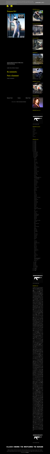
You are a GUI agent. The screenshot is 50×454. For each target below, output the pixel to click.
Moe (36, 364)
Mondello (39, 364)
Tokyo (39, 411)
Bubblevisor (34, 302)
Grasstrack (37, 334)
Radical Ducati (38, 381)
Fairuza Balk (34, 326)
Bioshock (35, 175)
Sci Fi (34, 390)
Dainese (34, 315)
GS (35, 335)
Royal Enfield (39, 387)
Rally (41, 381)
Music (40, 369)
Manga (34, 358)
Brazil (39, 300)
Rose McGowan (35, 387)
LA (41, 351)
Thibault (33, 410)
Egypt (42, 323)
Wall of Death (39, 421)
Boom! (37, 299)
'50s (42, 287)
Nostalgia (39, 372)
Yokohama (38, 427)
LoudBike (36, 355)
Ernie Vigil (37, 325)
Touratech (41, 412)
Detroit (38, 317)
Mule (35, 369)
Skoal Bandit (41, 395)
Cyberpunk (34, 314)
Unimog (39, 416)
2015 (34, 268)
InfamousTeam (34, 345)
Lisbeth (35, 227)
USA (38, 417)
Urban (33, 417)
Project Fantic (37, 377)
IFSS (42, 343)
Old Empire (37, 373)
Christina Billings (36, 231)
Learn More (38, 2)
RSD (42, 387)
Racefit (35, 381)
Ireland (39, 345)
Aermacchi (35, 290)
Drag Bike (34, 321)
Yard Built (35, 427)
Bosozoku (41, 299)
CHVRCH (39, 310)
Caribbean (41, 306)
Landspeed (34, 352)
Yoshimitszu (35, 236)
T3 (42, 406)
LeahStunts (34, 353)
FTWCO (39, 330)
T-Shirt (37, 406)
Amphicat (40, 292)
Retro (33, 383)
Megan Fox (36, 360)
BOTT (34, 300)
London (38, 354)
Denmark (36, 316)
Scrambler (36, 391)
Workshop (41, 425)
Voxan (40, 420)
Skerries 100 (34, 395)
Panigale (39, 374)
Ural (41, 416)
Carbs (36, 306)
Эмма (42, 429)
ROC (33, 386)
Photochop (35, 205)
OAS (34, 373)
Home (19, 98)
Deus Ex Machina (41, 317)
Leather (38, 353)
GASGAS (33, 331)
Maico (33, 357)
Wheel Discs (37, 423)
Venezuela (34, 418)
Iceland (42, 342)
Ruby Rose (37, 388)
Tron (39, 414)
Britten (41, 300)
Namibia (42, 370)
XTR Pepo (39, 426)
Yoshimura (42, 427)
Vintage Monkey (34, 420)
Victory (41, 419)
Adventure (36, 289)
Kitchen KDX (35, 237)
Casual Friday (35, 170)
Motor (36, 367)
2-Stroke (35, 288)
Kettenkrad (34, 350)
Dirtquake (40, 319)
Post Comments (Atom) (21, 101)
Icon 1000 (39, 343)
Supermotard (39, 404)
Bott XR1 (35, 238)
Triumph (36, 414)
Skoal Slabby (35, 198)
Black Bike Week (40, 297)
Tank (41, 407)
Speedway (39, 398)
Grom (33, 335)
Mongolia (42, 364)
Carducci (38, 306)
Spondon (42, 398)
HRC (37, 341)
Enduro (33, 325)
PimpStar (33, 376)
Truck (42, 414)
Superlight (35, 404)
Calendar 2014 (40, 304)
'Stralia (35, 224)
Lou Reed (34, 355)
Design (35, 317)
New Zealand (36, 371)
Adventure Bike (41, 289)
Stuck (33, 402)
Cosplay (37, 312)
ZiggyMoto (35, 228)
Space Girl (35, 193)
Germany (36, 331)
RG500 (35, 384)
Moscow (37, 366)
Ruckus (42, 388)
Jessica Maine (39, 347)
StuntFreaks (41, 403)
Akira (34, 232)
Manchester (41, 357)
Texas (34, 409)
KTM (36, 351)
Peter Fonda (41, 375)
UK (33, 416)
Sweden (41, 405)
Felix (41, 326)
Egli (40, 323)
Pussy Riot (41, 380)
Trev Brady (35, 413)
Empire (37, 324)
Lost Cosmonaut (36, 174)
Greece (41, 334)
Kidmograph (35, 196)
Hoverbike (35, 206)
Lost (41, 354)
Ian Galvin (37, 342)
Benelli (38, 296)
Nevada (33, 371)
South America (36, 397)
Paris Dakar (34, 375)
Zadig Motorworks (36, 199)
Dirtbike (35, 319)
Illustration (36, 344)
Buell (38, 302)
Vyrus (34, 421)
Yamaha (42, 426)
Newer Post (10, 98)
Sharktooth (36, 392)
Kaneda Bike (35, 195)
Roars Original (35, 173)
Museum (38, 369)
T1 (39, 406)
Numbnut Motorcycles (36, 223)
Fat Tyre (39, 326)
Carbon (33, 306)
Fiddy (33, 327)
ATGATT (37, 294)
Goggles (37, 333)
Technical (39, 408)
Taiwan (39, 407)
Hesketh (41, 338)
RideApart (41, 384)
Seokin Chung (35, 229)
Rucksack (40, 388)
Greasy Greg (34, 129)
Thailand (40, 409)
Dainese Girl (35, 203)
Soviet (40, 397)
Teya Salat (37, 409)
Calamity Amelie (34, 304)
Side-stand (37, 393)
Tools (37, 412)
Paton (39, 375)
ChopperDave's (36, 309)
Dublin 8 (34, 322)
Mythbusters (37, 370)
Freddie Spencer (36, 330)
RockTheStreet (39, 386)
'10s (35, 287)
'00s (33, 287)
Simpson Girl (35, 216)
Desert (42, 316)
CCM (40, 308)
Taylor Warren (35, 172)
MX (34, 370)
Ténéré (42, 408)
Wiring (34, 424)
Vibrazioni (38, 419)
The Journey (35, 194)
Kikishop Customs (38, 350)
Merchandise (35, 362)
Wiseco (40, 424)
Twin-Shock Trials (38, 415)
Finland (36, 327)
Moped (36, 365)
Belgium (36, 296)
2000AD (40, 288)
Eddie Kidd (35, 323)
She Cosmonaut (36, 234)
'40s (40, 287)
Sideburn (34, 131)
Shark (33, 392)
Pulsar (35, 380)
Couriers (41, 312)
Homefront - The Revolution (37, 197)
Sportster (35, 399)
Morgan (39, 365)
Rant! (37, 382)
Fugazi (42, 330)
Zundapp (34, 429)
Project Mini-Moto (36, 378)
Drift (38, 321)
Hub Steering (40, 341)
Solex (40, 396)
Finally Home (35, 260)
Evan (40, 325)
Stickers (33, 400)
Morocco (34, 366)
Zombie (40, 428)
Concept (39, 311)
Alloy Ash (35, 192)
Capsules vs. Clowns (36, 259)
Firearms (40, 327)
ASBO (39, 293)
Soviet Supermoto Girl (36, 214)
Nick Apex (42, 371)
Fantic (36, 326)
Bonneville (34, 299)
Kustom (39, 351)
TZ (34, 239)
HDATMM (38, 337)
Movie (34, 368)
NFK (33, 135)
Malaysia (38, 357)
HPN (34, 210)
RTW (34, 388)
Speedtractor (35, 398)
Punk (37, 380)
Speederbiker (35, 176)
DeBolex (33, 316)
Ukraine (36, 416)
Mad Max (37, 356)
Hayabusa (35, 337)
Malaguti (35, 357)
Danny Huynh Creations (39, 315)
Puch (33, 380)
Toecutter (35, 212)
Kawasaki (38, 349)
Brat (37, 300)
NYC (42, 372)
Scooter (40, 390)
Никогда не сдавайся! (38, 429)
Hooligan (38, 340)
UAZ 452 (35, 225)
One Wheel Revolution (36, 226)
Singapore (38, 394)
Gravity (39, 334)
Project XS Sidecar (38, 379)
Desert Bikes (35, 213)
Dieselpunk (34, 318)
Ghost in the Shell (36, 207)
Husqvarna (34, 342)
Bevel (42, 296)
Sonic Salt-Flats (36, 211)
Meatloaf (37, 359)
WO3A (35, 191)
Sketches (37, 395)
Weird (33, 422)
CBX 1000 (38, 308)
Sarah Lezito (40, 389)
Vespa (37, 418)
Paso (37, 375)
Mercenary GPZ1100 (36, 361)
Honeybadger (34, 340)
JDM (35, 347)
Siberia (34, 393)
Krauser (34, 351)
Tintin (40, 410)
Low (38, 355)
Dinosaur (42, 318)
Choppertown (40, 309)
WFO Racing (38, 422)
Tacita (36, 407)
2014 (34, 269)
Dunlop (40, 322)
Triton (34, 414)
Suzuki (37, 405)
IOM (37, 345)
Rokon (42, 386)
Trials (37, 413)
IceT (34, 343)
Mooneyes (34, 365)
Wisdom (37, 424)
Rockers (36, 386)
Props (41, 379)
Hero (39, 338)
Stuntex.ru (38, 403)
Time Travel (36, 410)
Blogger (27, 452)
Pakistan (36, 374)
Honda (40, 339)
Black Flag (34, 298)
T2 (41, 406)
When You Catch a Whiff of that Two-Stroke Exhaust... (37, 177)
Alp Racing (36, 292)
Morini (41, 365)
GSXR (38, 335)
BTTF (41, 301)
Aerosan (38, 290)
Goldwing (41, 333)
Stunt (36, 402)
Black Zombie (35, 190)
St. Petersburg (40, 399)
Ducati (37, 322)
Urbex (35, 417)
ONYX (39, 373)
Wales (36, 421)
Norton (33, 372)
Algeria (33, 292)
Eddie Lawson (38, 323)
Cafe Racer (37, 303)
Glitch (33, 333)
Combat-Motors (34, 311)
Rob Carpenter (36, 385)
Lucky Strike (35, 240)
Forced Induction (37, 329)
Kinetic (41, 350)
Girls (11, 67)
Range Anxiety (34, 382)
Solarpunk (38, 396)
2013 (34, 270)
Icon (36, 343)
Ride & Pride (38, 384)
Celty (42, 308)
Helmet (13, 67)
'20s (37, 287)
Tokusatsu (36, 411)
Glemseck (41, 332)
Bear (33, 296)
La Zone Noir (34, 130)
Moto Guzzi (40, 366)
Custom (35, 313)
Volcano (38, 420)
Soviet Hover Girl (36, 201)
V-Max (41, 417)
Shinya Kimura (41, 392)
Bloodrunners (38, 298)
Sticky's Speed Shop (38, 400)
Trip (42, 413)
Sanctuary (37, 389)
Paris (41, 374)
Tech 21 (34, 408)
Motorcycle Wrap (40, 367)
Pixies (36, 376)
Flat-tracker (35, 328)
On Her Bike (35, 200)
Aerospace (41, 290)
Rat (39, 382)
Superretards (34, 405)
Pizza (38, 376)
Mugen (33, 369)
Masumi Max (38, 358)
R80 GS (35, 222)
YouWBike (34, 134)
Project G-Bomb (41, 377)
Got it (42, 2)
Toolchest (34, 412)
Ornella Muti (41, 373)
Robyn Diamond (41, 385)
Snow (34, 396)
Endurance (40, 324)
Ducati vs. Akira (35, 233)
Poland (41, 376)
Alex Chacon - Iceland (36, 171)
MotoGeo (34, 367)
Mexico (39, 362)
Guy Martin (42, 335)
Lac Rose (35, 219)
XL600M (33, 426)
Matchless (41, 358)
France (42, 329)
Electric (33, 324)
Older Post (28, 98)
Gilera (39, 331)
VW (42, 420)
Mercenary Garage (40, 360)
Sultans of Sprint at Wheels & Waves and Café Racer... (37, 258)
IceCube (40, 342)
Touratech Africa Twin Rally (37, 220)
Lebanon (41, 353)
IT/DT (42, 345)
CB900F (35, 307)
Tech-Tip (37, 408)
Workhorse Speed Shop (37, 425)
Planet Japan (34, 136)
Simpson (17, 67)
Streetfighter (36, 401)
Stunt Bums (34, 403)
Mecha (39, 359)
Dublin (41, 321)
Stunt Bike (40, 402)
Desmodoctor (35, 235)
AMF (38, 292)
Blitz (35, 298)
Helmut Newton (36, 338)
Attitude (41, 294)
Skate (41, 394)
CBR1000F (34, 308)
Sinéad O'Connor (34, 394)
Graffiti (33, 334)
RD (42, 382)
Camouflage (35, 305)
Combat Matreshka (36, 215)
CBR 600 (41, 307)
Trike (40, 413)
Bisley (37, 297)
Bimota (34, 297)
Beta (40, 296)
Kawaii (35, 349)
